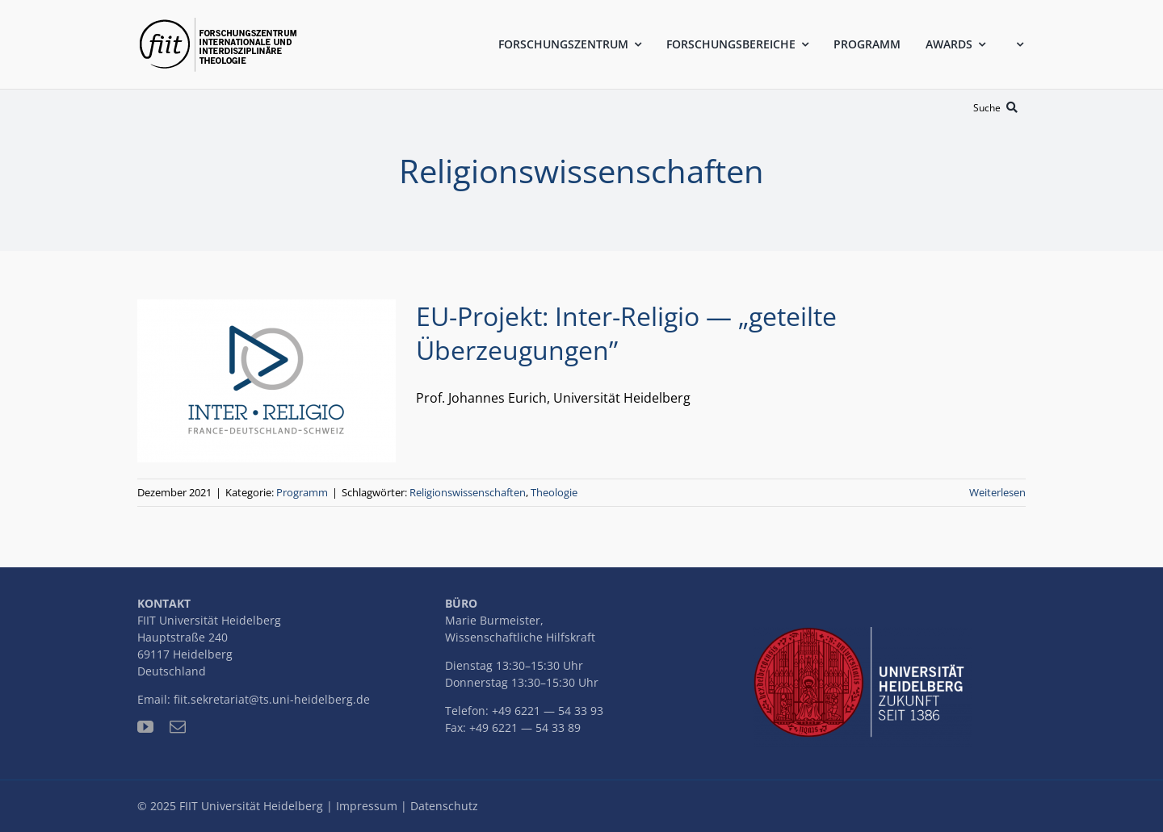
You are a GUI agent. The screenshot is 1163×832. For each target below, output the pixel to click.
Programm (302, 492)
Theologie (554, 492)
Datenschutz (444, 805)
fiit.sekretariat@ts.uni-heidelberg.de (272, 699)
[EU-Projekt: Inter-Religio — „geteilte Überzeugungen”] (266, 380)
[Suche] (998, 108)
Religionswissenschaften (467, 492)
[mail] (178, 727)
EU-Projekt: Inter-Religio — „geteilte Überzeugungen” (626, 333)
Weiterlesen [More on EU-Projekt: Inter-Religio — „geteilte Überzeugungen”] (997, 492)
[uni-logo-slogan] (863, 633)
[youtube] (145, 727)
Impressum (366, 805)
